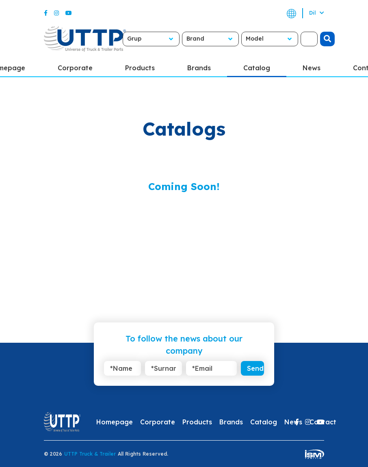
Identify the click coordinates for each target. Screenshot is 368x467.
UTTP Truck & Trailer (90, 454)
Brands (199, 68)
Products (140, 68)
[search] (327, 39)
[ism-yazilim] (314, 454)
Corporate (75, 68)
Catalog (256, 68)
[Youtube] (68, 13)
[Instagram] (56, 13)
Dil (316, 13)
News (311, 68)
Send (255, 368)
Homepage (114, 422)
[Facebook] (46, 13)
